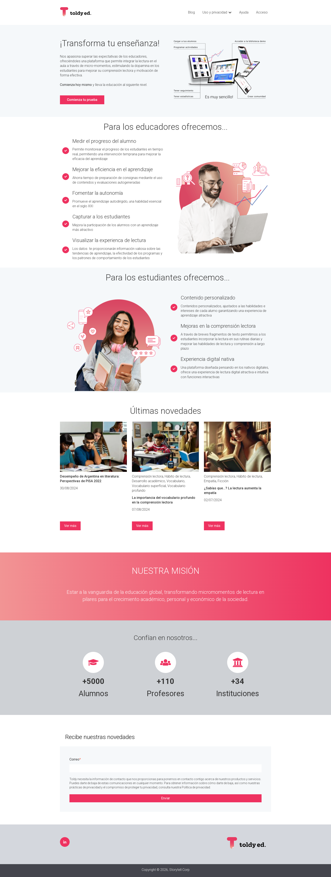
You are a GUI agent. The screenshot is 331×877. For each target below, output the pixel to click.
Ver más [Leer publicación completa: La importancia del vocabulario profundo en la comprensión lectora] (142, 526)
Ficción (223, 481)
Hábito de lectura (177, 476)
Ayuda (243, 12)
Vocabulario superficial (149, 486)
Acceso (262, 12)
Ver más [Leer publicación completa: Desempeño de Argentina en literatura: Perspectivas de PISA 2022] (70, 526)
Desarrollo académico (148, 481)
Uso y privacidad (214, 12)
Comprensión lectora (147, 476)
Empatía (210, 481)
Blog (191, 12)
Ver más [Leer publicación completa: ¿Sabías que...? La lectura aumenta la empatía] (214, 526)
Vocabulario (175, 481)
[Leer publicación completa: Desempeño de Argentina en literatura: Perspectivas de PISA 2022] (93, 447)
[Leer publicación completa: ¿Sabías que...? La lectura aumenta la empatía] (237, 447)
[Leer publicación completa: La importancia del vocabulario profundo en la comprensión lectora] (165, 447)
